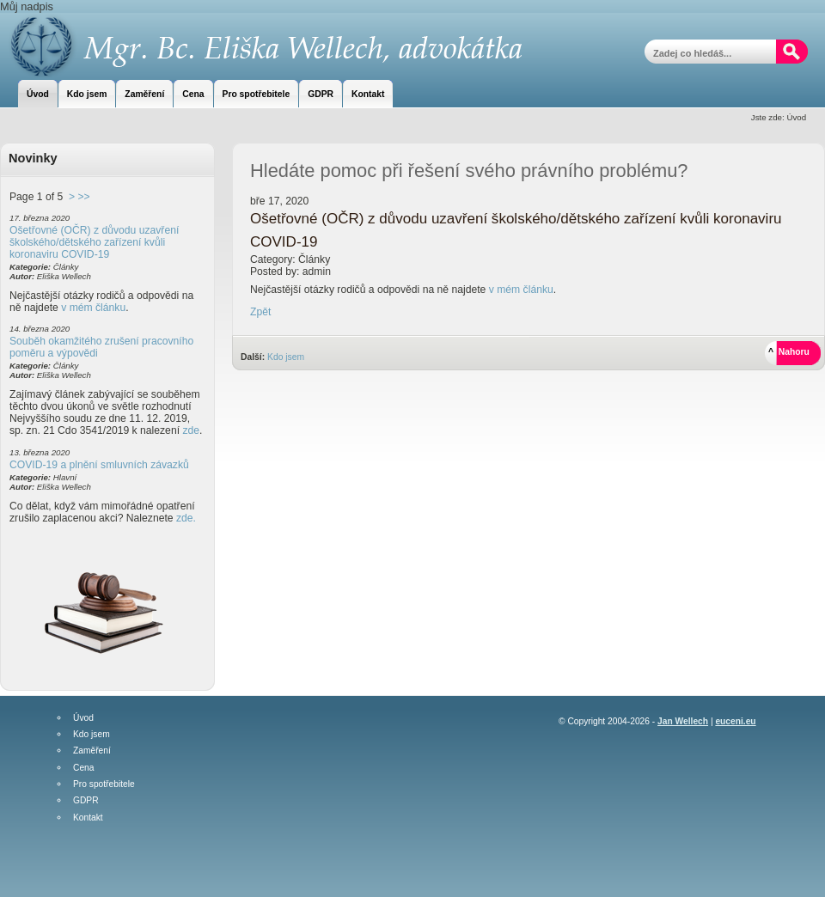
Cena (83, 768)
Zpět (260, 312)
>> (83, 197)
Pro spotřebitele (104, 784)
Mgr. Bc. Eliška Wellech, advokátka (263, 45)
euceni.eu (735, 721)
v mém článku (93, 308)
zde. (186, 518)
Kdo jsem (285, 357)
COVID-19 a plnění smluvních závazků (99, 465)
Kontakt (88, 818)
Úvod (83, 718)
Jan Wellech (682, 721)
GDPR (86, 800)
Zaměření (92, 751)
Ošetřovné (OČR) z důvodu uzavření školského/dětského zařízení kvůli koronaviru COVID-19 (94, 242)
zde (190, 430)
